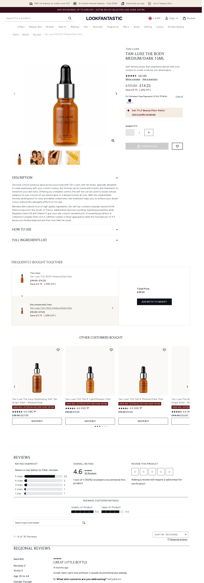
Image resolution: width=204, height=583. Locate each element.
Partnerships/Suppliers (135, 540)
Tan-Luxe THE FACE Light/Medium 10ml (88, 399)
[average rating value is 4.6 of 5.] (134, 75)
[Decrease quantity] (130, 132)
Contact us (65, 536)
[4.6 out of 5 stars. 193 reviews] (75, 408)
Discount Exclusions (69, 523)
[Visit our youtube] (161, 489)
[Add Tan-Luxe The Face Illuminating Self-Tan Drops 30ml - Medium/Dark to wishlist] (58, 349)
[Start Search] (70, 18)
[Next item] (187, 386)
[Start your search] (39, 18)
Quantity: (132, 126)
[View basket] (189, 18)
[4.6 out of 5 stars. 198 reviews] (22, 411)
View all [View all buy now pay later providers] (179, 96)
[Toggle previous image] (14, 93)
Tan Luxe (37, 34)
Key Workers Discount (135, 550)
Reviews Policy (99, 533)
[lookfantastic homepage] (104, 18)
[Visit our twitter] (147, 489)
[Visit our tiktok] (168, 489)
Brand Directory (132, 523)
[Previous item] (14, 386)
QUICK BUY (37, 421)
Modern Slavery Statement (105, 526)
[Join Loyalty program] (157, 114)
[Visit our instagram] (154, 489)
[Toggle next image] (116, 93)
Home (16, 34)
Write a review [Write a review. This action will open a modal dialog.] (133, 79)
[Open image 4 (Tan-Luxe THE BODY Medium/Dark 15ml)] (73, 157)
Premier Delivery (68, 540)
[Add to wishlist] (177, 146)
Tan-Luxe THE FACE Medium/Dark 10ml (140, 399)
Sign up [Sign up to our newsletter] (89, 489)
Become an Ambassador (137, 554)
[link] (171, 18)
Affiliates (129, 536)
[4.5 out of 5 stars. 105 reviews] (128, 408)
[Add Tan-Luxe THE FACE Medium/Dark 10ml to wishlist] (164, 349)
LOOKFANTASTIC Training (169, 526)
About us (129, 516)
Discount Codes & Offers (137, 533)
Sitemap (129, 543)
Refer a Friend (131, 547)
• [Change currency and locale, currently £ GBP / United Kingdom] (154, 18)
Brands (25, 34)
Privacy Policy (99, 519)
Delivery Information (70, 529)
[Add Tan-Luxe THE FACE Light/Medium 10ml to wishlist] (111, 349)
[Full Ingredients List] (65, 240)
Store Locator (164, 516)
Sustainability (99, 529)
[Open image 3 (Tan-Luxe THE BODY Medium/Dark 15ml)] (55, 157)
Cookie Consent (20, 536)
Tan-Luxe (132, 49)
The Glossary (131, 519)
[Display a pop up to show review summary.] (34, 411)
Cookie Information (102, 523)
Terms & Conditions (102, 516)
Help (62, 516)
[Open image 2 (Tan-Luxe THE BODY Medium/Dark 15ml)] (37, 157)
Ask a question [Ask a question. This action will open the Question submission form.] (150, 79)
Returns (63, 526)
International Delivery (70, 533)
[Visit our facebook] (140, 489)
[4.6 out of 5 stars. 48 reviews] (182, 411)
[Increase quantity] (148, 132)
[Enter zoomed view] (113, 140)
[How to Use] (65, 229)
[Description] (65, 178)
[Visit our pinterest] (175, 489)
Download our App (69, 519)
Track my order (67, 543)
